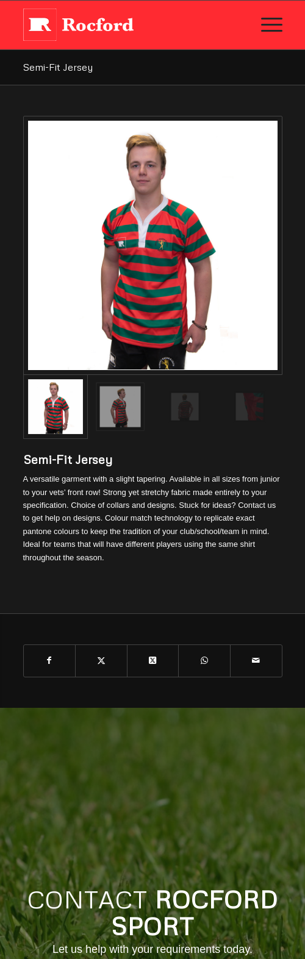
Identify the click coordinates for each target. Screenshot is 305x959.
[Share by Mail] (256, 660)
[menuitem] (265, 25)
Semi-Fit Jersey (58, 67)
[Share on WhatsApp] (204, 660)
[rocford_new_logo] (127, 25)
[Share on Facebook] (50, 660)
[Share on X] (101, 660)
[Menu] (265, 25)
